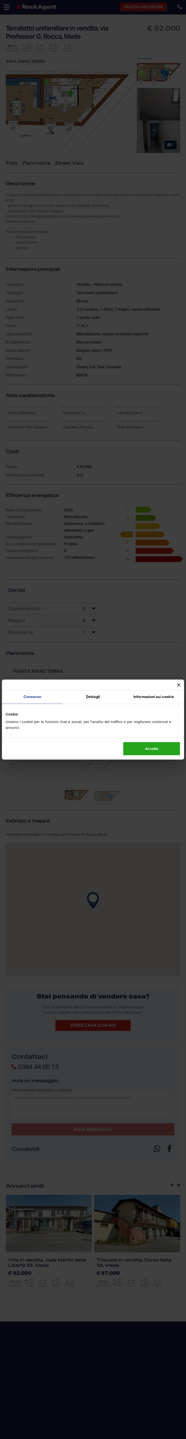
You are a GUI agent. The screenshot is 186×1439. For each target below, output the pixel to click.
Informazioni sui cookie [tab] (153, 697)
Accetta (151, 749)
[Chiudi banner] (178, 684)
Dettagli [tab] (93, 697)
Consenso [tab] (32, 697)
